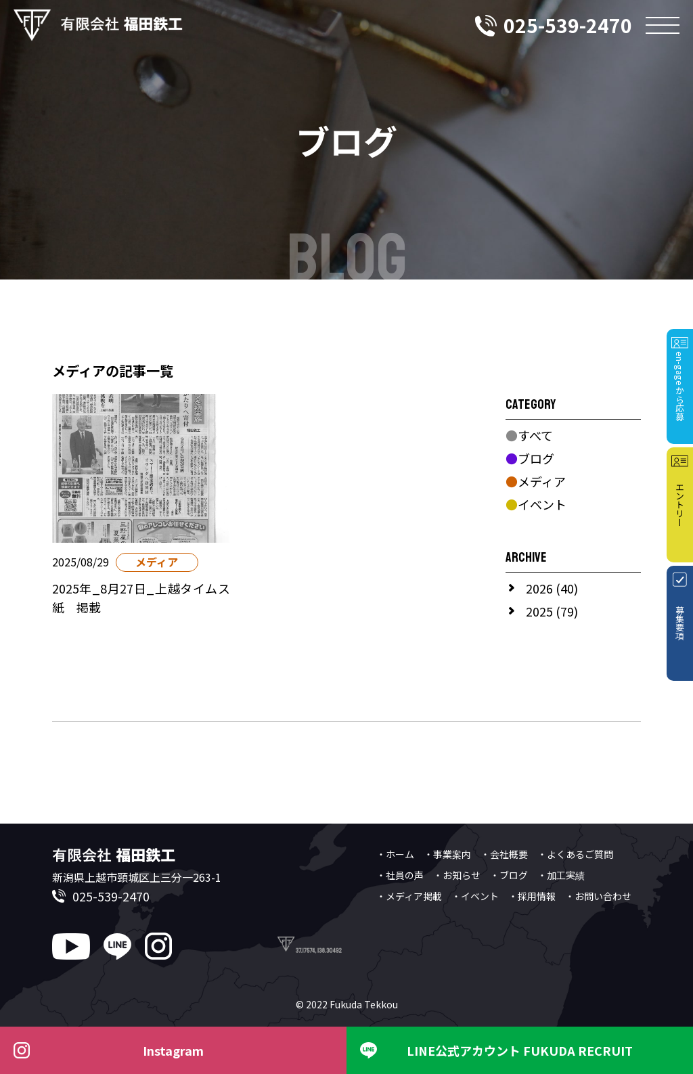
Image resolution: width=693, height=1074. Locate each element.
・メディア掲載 (409, 896)
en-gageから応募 (679, 386)
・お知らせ (456, 875)
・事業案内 (447, 854)
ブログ (530, 458)
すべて (529, 435)
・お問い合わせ (598, 896)
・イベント (475, 896)
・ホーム (395, 854)
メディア (536, 481)
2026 (539, 588)
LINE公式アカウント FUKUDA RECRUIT (520, 1050)
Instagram (173, 1050)
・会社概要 (504, 854)
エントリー (679, 505)
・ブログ (509, 875)
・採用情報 (532, 896)
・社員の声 (400, 875)
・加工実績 (561, 875)
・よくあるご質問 (575, 854)
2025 (539, 611)
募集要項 (679, 623)
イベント (536, 504)
